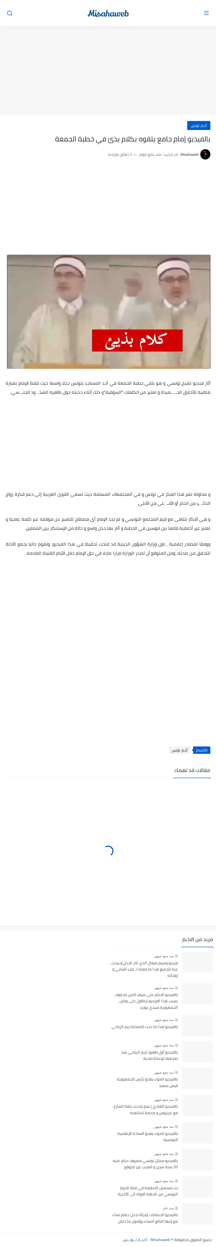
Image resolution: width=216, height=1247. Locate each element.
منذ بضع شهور (164, 956)
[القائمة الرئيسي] (206, 13)
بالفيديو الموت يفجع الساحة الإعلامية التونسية (147, 1136)
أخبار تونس (199, 125)
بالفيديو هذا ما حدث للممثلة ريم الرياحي (145, 1026)
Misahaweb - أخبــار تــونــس (146, 1239)
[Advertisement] (108, 71)
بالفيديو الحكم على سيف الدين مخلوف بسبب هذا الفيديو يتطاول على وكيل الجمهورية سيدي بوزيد (146, 1001)
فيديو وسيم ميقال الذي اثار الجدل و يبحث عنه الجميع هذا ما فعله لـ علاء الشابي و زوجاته (144, 969)
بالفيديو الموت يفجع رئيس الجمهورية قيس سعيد (147, 1082)
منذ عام (168, 1208)
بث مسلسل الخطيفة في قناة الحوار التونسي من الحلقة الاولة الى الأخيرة (148, 1191)
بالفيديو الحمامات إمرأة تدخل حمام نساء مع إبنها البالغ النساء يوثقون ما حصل (145, 1218)
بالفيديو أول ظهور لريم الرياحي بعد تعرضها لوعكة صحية (149, 1055)
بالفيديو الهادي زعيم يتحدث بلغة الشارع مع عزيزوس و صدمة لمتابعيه (146, 1109)
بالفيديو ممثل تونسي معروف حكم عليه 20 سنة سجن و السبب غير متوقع (145, 1164)
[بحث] (9, 13)
